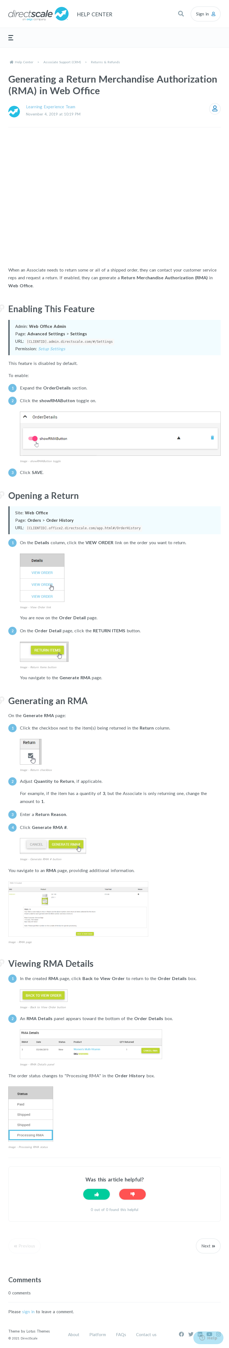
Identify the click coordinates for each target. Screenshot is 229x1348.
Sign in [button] (202, 13)
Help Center (24, 62)
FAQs (121, 1334)
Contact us (146, 1334)
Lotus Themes (38, 1331)
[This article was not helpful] (132, 1194)
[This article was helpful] (96, 1194)
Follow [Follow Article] (215, 109)
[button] (180, 13)
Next (205, 1245)
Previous (27, 1245)
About (73, 1334)
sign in (28, 1311)
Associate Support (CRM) (62, 62)
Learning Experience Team (50, 106)
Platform (97, 1334)
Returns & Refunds (105, 62)
